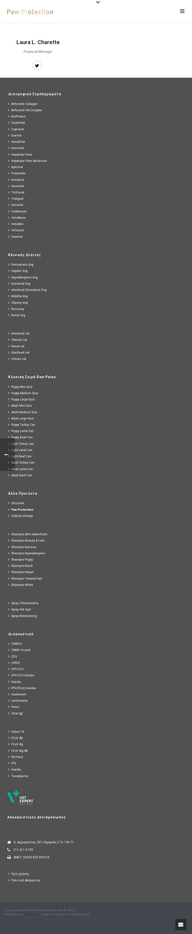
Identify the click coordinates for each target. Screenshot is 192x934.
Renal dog (16, 315)
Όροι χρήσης (19, 874)
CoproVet (16, 129)
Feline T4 (16, 732)
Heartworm (17, 694)
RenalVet (16, 180)
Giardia (14, 682)
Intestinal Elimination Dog (27, 290)
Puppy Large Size (21, 399)
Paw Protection (20, 509)
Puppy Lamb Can (21, 431)
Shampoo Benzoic (22, 547)
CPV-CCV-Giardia (21, 675)
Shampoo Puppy (20, 559)
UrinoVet (15, 205)
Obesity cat (17, 340)
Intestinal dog (19, 283)
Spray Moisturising (22, 616)
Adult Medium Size (22, 412)
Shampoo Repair (21, 572)
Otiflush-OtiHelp (20, 516)
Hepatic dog (18, 271)
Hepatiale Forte (20, 154)
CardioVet (16, 123)
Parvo (13, 707)
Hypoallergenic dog (23, 277)
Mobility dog (18, 296)
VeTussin (16, 230)
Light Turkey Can (21, 444)
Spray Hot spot (19, 609)
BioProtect (17, 116)
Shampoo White (20, 585)
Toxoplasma (18, 776)
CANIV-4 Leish (19, 650)
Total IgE (15, 713)
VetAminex (17, 211)
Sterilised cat (19, 352)
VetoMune (17, 218)
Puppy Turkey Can (21, 425)
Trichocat (16, 192)
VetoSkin (16, 224)
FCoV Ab (15, 738)
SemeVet (16, 186)
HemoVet (16, 148)
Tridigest (16, 198)
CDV (12, 656)
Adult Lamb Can (20, 469)
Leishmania (18, 700)
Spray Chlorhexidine (23, 603)
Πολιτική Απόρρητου (24, 880)
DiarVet (15, 135)
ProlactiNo (17, 173)
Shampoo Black (20, 566)
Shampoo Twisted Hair (25, 578)
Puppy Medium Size (23, 393)
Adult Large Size (21, 418)
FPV (12, 763)
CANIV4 (15, 644)
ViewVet (15, 237)
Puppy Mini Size (20, 387)
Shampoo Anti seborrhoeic (28, 534)
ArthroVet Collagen (23, 104)
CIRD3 (14, 663)
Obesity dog (18, 302)
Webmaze (32, 914)
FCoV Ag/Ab (18, 751)
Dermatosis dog (21, 264)
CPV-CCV (16, 669)
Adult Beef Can (20, 475)
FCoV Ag (15, 744)
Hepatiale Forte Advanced (27, 161)
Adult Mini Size (20, 405)
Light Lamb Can (20, 450)
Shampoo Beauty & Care (26, 540)
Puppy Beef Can (20, 437)
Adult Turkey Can (21, 462)
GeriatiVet (16, 142)
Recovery (16, 309)
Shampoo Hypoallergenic (27, 553)
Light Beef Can (20, 456)
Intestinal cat (19, 333)
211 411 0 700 (23, 850)
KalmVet (15, 167)
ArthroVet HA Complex (25, 110)
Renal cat (16, 346)
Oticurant (16, 503)
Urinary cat (17, 359)
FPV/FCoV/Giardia (22, 688)
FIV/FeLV (15, 757)
